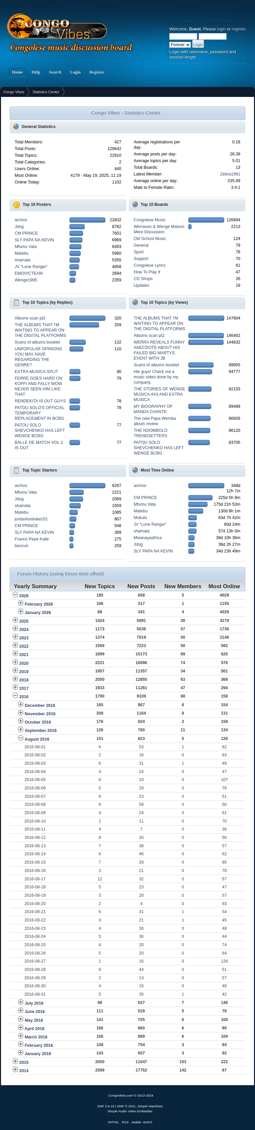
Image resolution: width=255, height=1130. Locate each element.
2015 (24, 1062)
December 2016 (40, 705)
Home (17, 72)
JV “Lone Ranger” (31, 266)
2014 (24, 1071)
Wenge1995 (26, 280)
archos (21, 220)
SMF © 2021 (126, 1106)
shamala (22, 260)
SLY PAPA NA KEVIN (34, 240)
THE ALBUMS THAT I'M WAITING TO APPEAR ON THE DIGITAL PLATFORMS (40, 330)
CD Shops (143, 278)
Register (96, 72)
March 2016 (36, 1037)
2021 (24, 654)
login (221, 29)
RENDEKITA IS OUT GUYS (40, 401)
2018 (24, 680)
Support (141, 258)
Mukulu (140, 517)
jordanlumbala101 (31, 519)
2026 (24, 596)
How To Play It (147, 272)
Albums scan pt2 (30, 318)
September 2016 (41, 730)
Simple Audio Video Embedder (130, 1111)
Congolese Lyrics (150, 265)
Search (55, 72)
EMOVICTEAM (29, 273)
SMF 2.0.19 (105, 1106)
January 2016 (38, 1053)
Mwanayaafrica (148, 537)
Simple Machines (150, 1106)
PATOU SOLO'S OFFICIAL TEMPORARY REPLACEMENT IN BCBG (39, 413)
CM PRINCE (26, 233)
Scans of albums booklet (37, 342)
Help (35, 72)
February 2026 (39, 604)
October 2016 (38, 722)
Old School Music (150, 238)
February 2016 (39, 1045)
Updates (141, 285)
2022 (24, 646)
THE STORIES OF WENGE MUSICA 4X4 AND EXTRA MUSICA (159, 394)
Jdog (19, 226)
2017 (24, 688)
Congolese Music (150, 220)
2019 (24, 671)
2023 (24, 638)
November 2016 (40, 714)
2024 (24, 629)
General (141, 245)
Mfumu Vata (26, 246)
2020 (24, 663)
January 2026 (38, 612)
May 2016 (34, 1020)
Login (75, 72)
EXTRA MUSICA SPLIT (36, 371)
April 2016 (34, 1028)
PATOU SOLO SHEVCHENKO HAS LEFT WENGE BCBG (40, 430)
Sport (139, 252)
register (238, 29)
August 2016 (36, 739)
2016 (24, 697)
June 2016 (35, 1011)
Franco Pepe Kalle (32, 539)
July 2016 (34, 1003)
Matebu (22, 253)
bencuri (21, 545)
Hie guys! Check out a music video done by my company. (156, 377)
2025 (24, 621)
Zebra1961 (230, 174)
